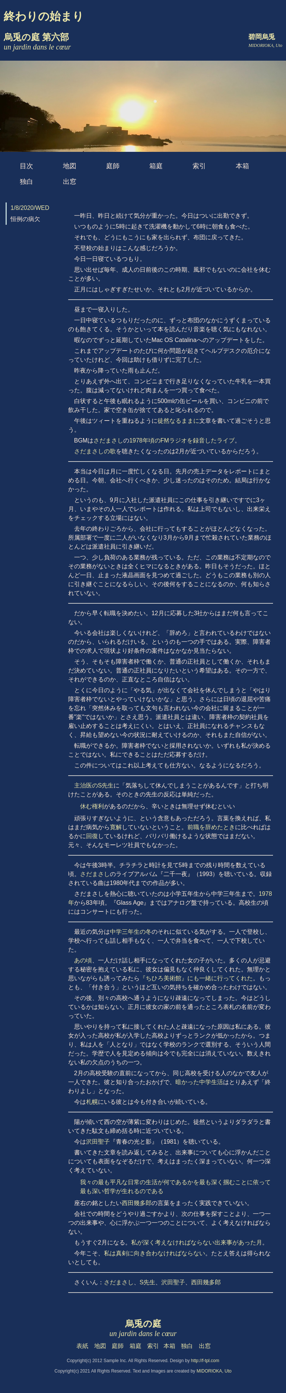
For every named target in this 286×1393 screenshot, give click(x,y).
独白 (26, 181)
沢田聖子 (98, 1141)
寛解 (116, 827)
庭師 (113, 166)
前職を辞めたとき (211, 827)
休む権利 (92, 806)
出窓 (69, 181)
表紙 (82, 1346)
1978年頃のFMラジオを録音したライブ (182, 440)
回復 (92, 836)
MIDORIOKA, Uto (214, 1371)
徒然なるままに (178, 421)
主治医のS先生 (94, 785)
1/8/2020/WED (29, 208)
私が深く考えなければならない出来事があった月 (196, 1242)
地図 (69, 166)
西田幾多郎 (137, 1203)
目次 (26, 166)
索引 (199, 166)
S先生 (148, 1282)
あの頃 (83, 960)
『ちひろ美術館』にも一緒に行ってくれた (196, 978)
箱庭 (156, 166)
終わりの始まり (44, 16)
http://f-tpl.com (205, 1360)
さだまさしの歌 (95, 451)
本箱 (242, 166)
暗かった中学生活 (199, 1082)
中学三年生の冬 (131, 932)
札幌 (92, 1102)
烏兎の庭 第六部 (37, 41)
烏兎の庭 (143, 1328)
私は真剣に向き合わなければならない (154, 1253)
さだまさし (108, 440)
